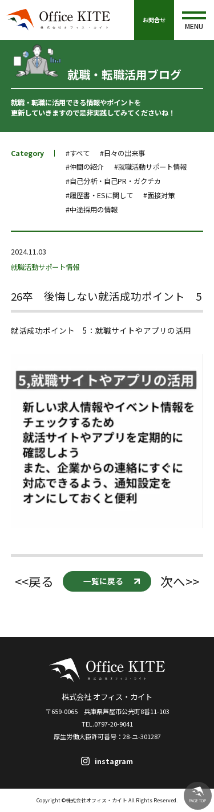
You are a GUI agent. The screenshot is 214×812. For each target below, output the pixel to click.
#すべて (78, 153)
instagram (114, 761)
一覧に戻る (103, 581)
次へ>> (179, 581)
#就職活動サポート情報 (150, 167)
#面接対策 (159, 195)
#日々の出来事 (122, 153)
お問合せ (154, 19)
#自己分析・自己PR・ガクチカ (113, 181)
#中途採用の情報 (92, 209)
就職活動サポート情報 (45, 267)
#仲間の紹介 (85, 167)
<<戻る (34, 581)
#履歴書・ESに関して (99, 195)
